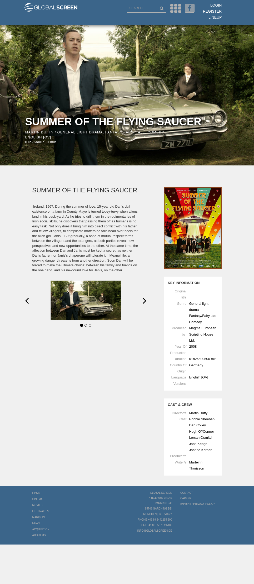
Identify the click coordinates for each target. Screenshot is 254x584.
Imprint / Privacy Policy (197, 503)
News (36, 523)
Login (216, 5)
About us (39, 535)
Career (185, 498)
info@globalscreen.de (154, 530)
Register (212, 11)
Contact (186, 492)
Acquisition (40, 529)
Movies (37, 505)
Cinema (37, 499)
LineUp (215, 17)
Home (36, 493)
